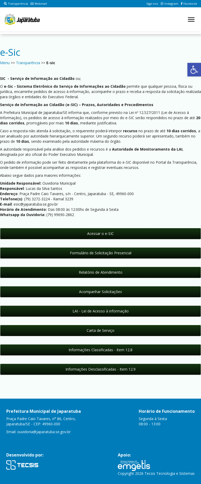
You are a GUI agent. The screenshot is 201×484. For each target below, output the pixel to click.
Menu (5, 62)
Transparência (16, 4)
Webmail (39, 4)
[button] (194, 69)
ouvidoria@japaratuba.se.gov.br (44, 431)
